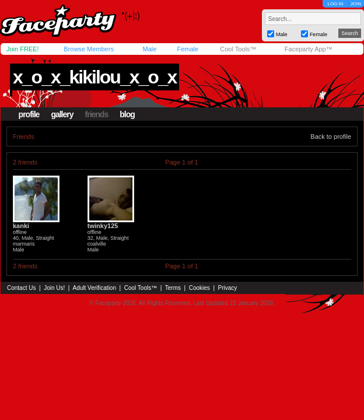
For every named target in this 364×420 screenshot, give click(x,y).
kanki (21, 225)
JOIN (356, 3)
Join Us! (54, 288)
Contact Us (21, 288)
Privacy (227, 288)
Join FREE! (22, 49)
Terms (173, 288)
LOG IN (335, 3)
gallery (62, 114)
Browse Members (89, 49)
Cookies (199, 288)
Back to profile (330, 136)
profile (29, 114)
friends (96, 114)
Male (149, 49)
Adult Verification (94, 288)
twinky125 (103, 225)
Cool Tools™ (238, 49)
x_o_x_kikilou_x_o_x (94, 77)
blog (127, 114)
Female (187, 49)
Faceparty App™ (308, 49)
